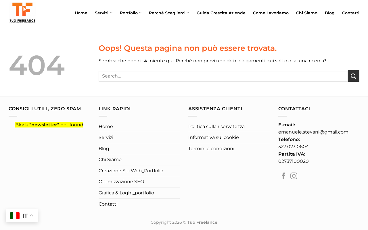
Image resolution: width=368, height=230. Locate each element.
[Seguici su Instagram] (293, 176)
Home (81, 13)
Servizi (103, 13)
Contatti (350, 13)
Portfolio (130, 13)
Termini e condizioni (211, 148)
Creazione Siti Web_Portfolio (131, 170)
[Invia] (353, 76)
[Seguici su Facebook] (283, 176)
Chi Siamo (306, 13)
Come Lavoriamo (271, 13)
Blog (330, 13)
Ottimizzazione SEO (121, 181)
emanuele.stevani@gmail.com (313, 132)
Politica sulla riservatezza (216, 126)
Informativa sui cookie (213, 137)
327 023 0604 (293, 146)
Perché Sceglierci (169, 13)
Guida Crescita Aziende (221, 13)
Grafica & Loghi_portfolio (126, 193)
